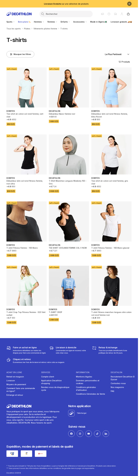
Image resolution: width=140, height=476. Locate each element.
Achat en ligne (14, 372)
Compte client (47, 376)
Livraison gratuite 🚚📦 (121, 22)
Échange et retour (14, 395)
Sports (10, 22)
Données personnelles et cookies (87, 381)
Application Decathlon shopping (51, 381)
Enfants (65, 22)
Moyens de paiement (16, 384)
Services (45, 372)
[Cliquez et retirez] (35, 361)
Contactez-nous (118, 383)
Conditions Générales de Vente (90, 394)
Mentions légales (84, 376)
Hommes (39, 22)
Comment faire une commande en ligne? (20, 389)
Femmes (52, 22)
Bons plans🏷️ (24, 22)
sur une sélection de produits (66, 4)
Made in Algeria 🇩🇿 (99, 22)
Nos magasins (117, 387)
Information (82, 372)
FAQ (112, 391)
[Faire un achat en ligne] (26, 350)
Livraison (10, 380)
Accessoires (80, 22)
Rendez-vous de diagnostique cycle (55, 388)
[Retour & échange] (112, 350)
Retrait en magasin (15, 376)
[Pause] (129, 4)
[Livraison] (69, 350)
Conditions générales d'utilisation (86, 388)
